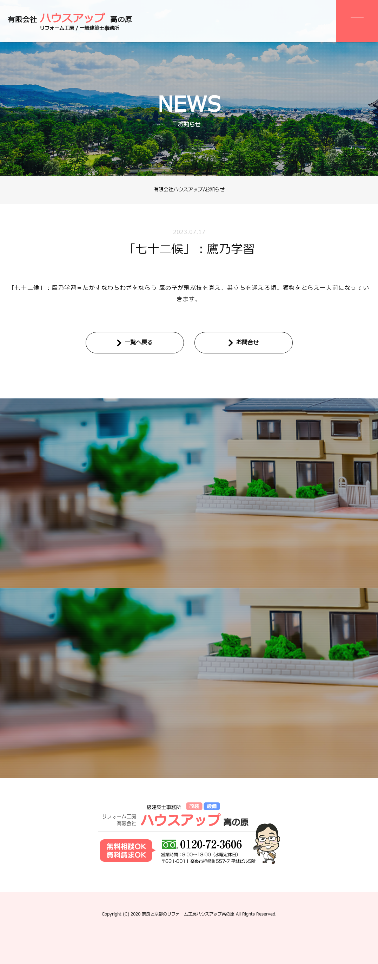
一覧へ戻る (139, 342)
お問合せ (247, 342)
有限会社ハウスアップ (178, 189)
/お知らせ (214, 189)
